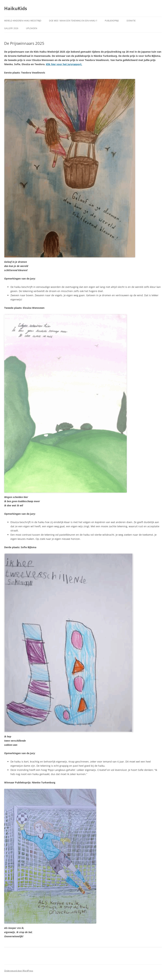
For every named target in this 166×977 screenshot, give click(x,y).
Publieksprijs (112, 20)
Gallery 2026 (11, 28)
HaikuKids (15, 8)
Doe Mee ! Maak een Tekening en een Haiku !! (73, 20)
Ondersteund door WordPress (18, 970)
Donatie (131, 20)
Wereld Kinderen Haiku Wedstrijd (22, 20)
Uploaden (31, 28)
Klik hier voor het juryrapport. (64, 64)
